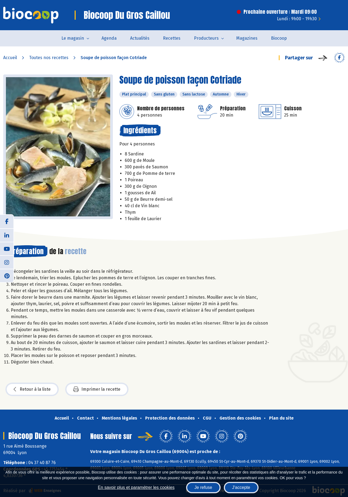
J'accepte (241, 487)
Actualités (139, 38)
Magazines (246, 38)
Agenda (109, 38)
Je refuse (203, 487)
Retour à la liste (32, 389)
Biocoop (279, 38)
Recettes (171, 38)
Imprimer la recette (96, 389)
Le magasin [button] (72, 38)
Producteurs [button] (206, 38)
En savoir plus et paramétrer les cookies (136, 487)
